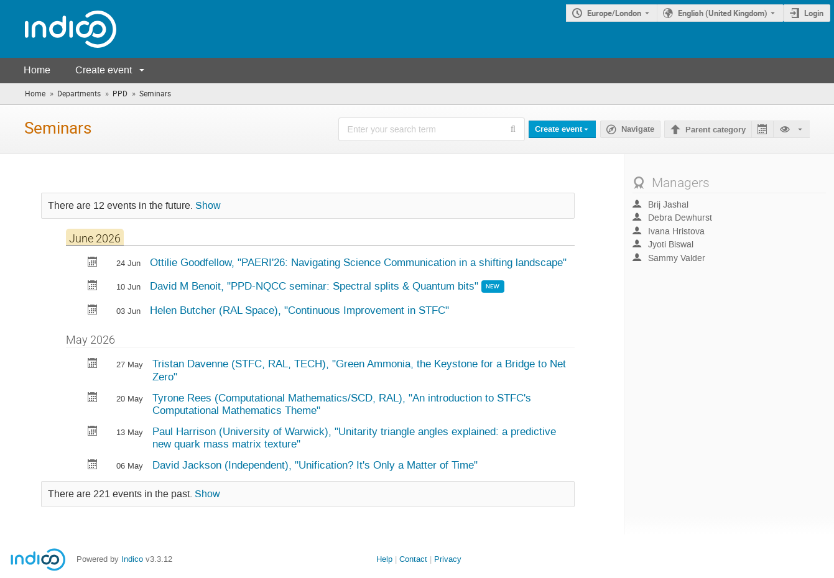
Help (384, 559)
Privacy (447, 559)
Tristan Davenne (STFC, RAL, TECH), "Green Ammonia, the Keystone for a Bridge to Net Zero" (359, 370)
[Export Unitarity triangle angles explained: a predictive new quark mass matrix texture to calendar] (93, 432)
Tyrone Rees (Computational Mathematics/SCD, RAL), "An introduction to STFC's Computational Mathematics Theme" (341, 404)
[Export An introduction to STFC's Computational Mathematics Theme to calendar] (93, 399)
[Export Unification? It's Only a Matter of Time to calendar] (93, 466)
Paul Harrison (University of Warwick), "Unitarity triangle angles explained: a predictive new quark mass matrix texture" (354, 437)
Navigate (637, 129)
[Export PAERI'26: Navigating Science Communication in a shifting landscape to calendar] (93, 263)
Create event (103, 69)
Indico (132, 559)
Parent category (715, 129)
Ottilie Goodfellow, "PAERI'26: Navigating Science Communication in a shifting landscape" (358, 262)
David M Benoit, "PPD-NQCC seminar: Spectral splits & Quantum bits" (315, 286)
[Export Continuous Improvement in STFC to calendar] (93, 311)
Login (813, 13)
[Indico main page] (58, 29)
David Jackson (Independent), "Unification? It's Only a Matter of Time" (315, 465)
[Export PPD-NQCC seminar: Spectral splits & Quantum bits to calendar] (93, 287)
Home (37, 69)
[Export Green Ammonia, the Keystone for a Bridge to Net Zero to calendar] (93, 364)
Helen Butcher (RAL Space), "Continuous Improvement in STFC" (299, 310)
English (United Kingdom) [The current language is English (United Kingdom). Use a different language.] (722, 13)
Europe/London (614, 13)
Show (208, 206)
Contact (413, 559)
